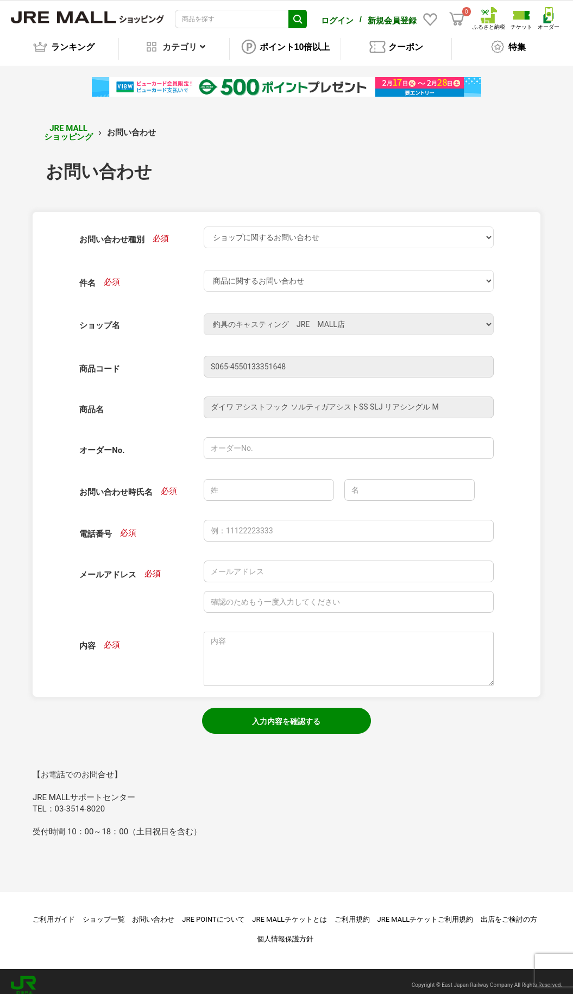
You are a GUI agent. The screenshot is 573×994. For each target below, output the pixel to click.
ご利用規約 (352, 912)
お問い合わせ (153, 912)
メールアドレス (107, 567)
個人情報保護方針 (285, 931)
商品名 (91, 402)
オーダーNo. (101, 443)
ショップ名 (99, 318)
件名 (87, 275)
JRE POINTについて (213, 912)
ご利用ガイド (54, 912)
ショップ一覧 (104, 912)
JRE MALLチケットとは (289, 912)
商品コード (99, 361)
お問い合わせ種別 (111, 232)
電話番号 (95, 526)
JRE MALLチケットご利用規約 (425, 912)
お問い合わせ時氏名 (116, 484)
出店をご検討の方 (509, 912)
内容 (87, 638)
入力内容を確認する (286, 713)
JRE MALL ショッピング (68, 125)
